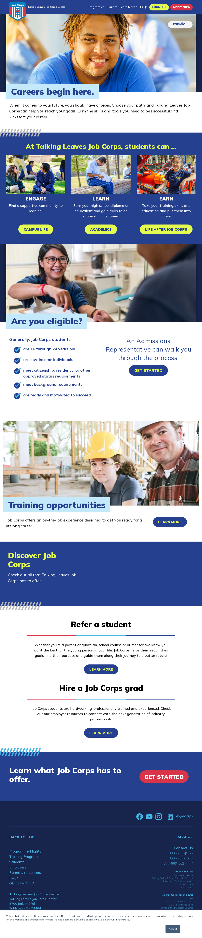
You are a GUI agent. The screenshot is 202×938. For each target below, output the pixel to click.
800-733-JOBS (181, 853)
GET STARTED (21, 883)
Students (16, 862)
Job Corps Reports (183, 874)
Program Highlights (25, 851)
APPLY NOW (181, 7)
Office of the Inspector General (177, 907)
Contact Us (183, 848)
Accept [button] (173, 928)
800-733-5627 (181, 858)
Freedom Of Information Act (178, 881)
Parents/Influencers (25, 872)
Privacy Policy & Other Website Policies (172, 878)
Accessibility (186, 884)
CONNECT (159, 7)
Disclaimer (187, 887)
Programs (95, 7)
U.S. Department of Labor (179, 901)
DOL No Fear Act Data (181, 904)
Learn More (127, 7)
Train (110, 7)
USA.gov (188, 898)
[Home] (17, 11)
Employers (17, 867)
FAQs (144, 7)
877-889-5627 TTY (178, 863)
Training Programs (24, 856)
